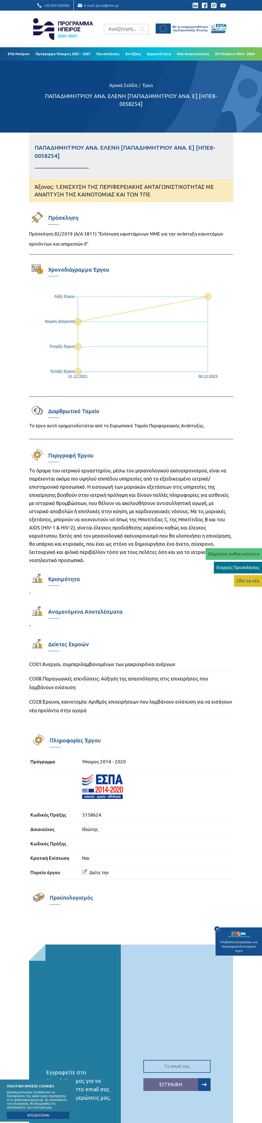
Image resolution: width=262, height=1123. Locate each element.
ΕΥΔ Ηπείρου (19, 54)
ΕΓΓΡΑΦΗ (185, 1084)
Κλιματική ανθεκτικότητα (233, 553)
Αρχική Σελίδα (123, 85)
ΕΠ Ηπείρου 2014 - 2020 (234, 54)
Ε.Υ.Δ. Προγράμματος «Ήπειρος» (63, 29)
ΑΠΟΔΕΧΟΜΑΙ (38, 1115)
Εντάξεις (133, 54)
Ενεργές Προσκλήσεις (238, 567)
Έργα (148, 85)
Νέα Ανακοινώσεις (193, 54)
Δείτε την (95, 872)
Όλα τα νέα (248, 580)
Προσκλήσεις (107, 54)
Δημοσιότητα (159, 54)
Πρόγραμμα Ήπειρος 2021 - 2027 (63, 54)
